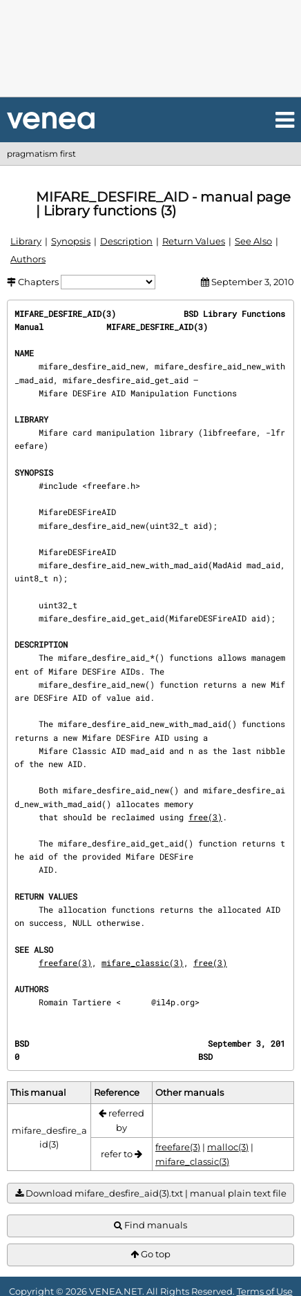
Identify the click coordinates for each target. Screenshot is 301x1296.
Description (126, 240)
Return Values (193, 240)
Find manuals (150, 1225)
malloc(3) (228, 1146)
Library (25, 240)
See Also (253, 240)
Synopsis (70, 240)
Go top (150, 1254)
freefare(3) (65, 962)
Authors (28, 258)
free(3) (205, 816)
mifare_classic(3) (142, 962)
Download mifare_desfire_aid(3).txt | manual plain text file (151, 1193)
